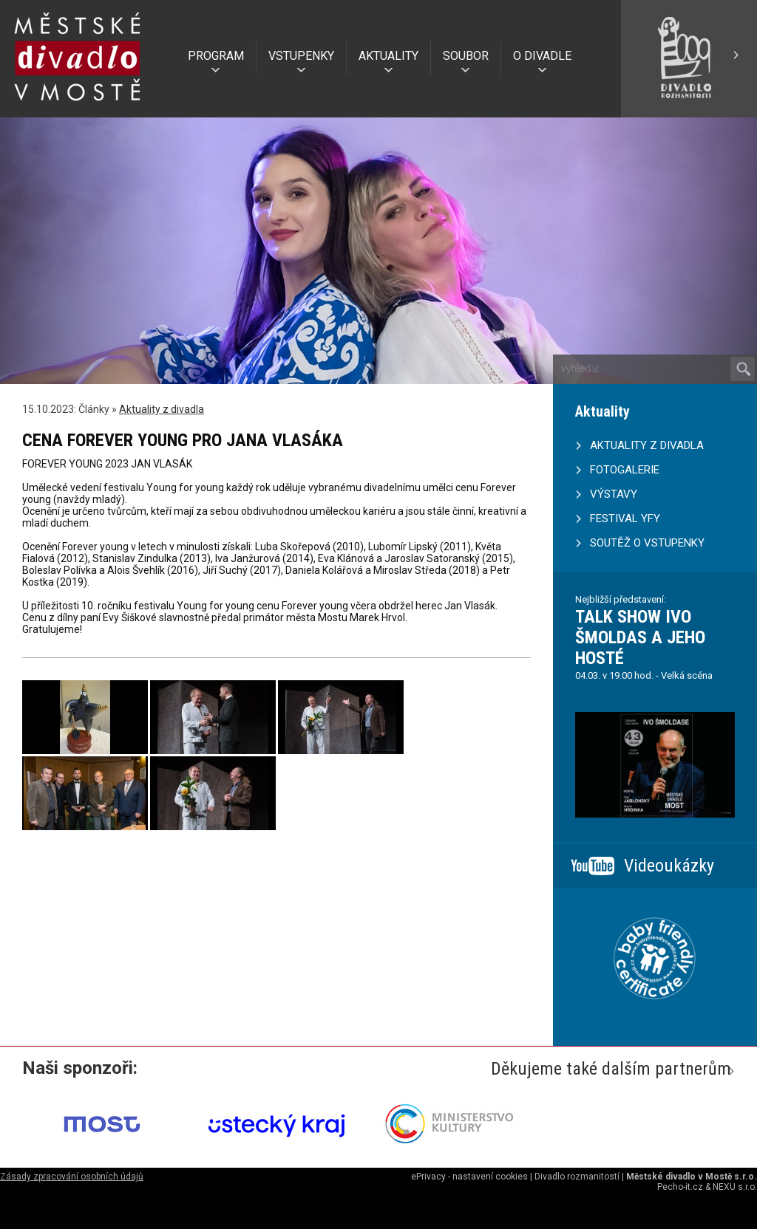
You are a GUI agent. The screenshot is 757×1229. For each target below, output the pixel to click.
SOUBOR (466, 56)
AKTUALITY (388, 56)
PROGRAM (216, 56)
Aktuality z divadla (161, 409)
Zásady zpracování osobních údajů (71, 1176)
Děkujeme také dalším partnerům (611, 1068)
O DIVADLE (542, 56)
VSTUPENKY (301, 56)
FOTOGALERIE (624, 469)
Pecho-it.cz (680, 1187)
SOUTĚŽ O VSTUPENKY (647, 543)
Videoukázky (669, 865)
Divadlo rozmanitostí (576, 1176)
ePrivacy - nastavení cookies (469, 1176)
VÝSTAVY (613, 494)
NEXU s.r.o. (735, 1187)
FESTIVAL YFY (625, 518)
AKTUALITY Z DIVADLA (647, 445)
